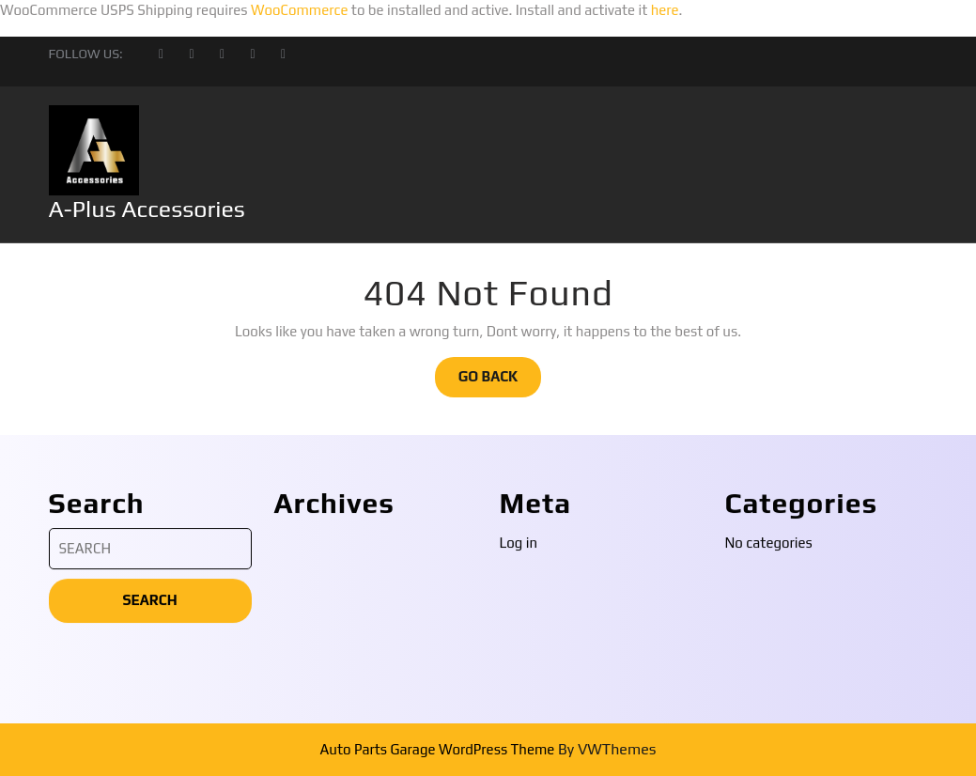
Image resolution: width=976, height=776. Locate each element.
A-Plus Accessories (147, 209)
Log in (519, 724)
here (665, 10)
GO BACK (500, 381)
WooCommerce (300, 10)
